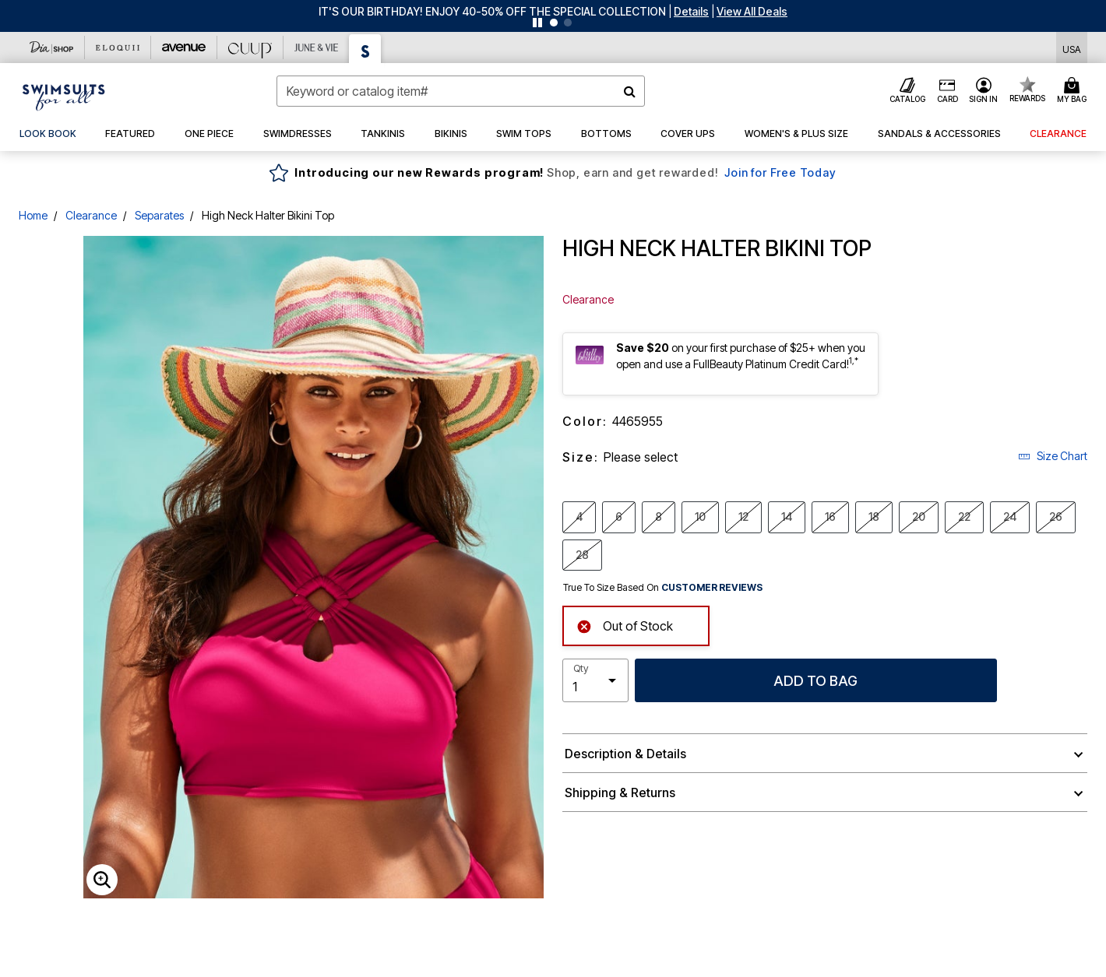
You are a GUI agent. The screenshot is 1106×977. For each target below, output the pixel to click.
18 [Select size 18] (873, 516)
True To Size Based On (663, 587)
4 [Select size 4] (579, 516)
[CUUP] (250, 47)
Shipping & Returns (620, 792)
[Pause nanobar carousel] (537, 22)
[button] (691, 11)
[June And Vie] (317, 47)
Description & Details (625, 753)
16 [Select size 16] (830, 516)
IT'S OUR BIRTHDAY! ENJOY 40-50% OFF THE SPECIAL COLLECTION (492, 11)
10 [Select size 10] (700, 516)
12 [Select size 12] (743, 516)
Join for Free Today (780, 172)
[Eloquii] (118, 47)
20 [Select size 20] (918, 516)
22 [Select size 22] (964, 516)
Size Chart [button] (1052, 455)
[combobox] (460, 91)
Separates (159, 215)
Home (33, 215)
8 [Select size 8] (658, 516)
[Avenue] (184, 47)
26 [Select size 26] (1055, 516)
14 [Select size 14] (786, 516)
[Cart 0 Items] (1074, 91)
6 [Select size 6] (618, 516)
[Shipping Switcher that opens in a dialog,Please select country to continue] (1072, 48)
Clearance (91, 215)
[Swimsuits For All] (365, 48)
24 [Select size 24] (1009, 516)
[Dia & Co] (52, 47)
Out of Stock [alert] (624, 625)
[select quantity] (595, 680)
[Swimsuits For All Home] (64, 96)
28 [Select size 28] (582, 554)
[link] (47, 134)
